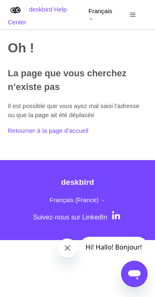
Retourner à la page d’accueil (48, 130)
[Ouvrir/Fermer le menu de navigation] (132, 14)
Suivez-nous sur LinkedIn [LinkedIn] (70, 217)
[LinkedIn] (117, 217)
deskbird (77, 182)
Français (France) (77, 199)
